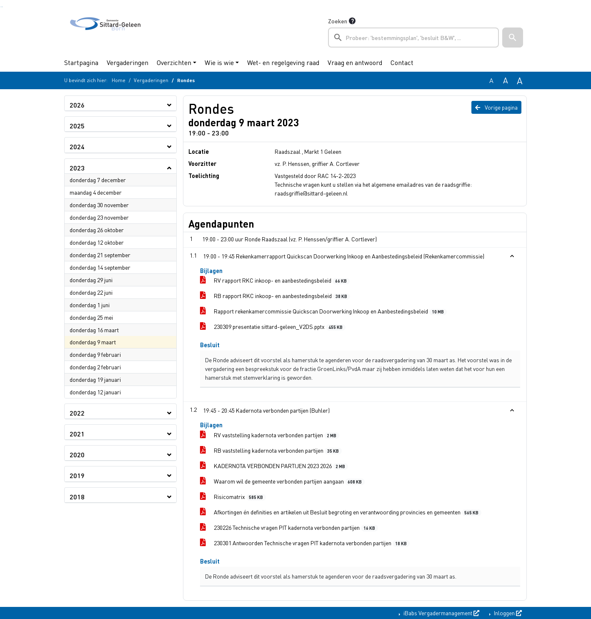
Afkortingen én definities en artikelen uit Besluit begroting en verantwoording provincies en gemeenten (340, 512)
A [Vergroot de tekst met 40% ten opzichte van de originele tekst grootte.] (520, 80)
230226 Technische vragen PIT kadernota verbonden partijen (289, 527)
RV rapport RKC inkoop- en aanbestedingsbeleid (275, 280)
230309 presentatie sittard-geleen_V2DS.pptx (273, 327)
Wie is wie (219, 62)
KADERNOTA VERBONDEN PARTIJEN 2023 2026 (274, 466)
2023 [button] (77, 167)
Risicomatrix (233, 497)
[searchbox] (413, 38)
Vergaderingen (127, 62)
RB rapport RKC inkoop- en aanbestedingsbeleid (275, 296)
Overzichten (174, 62)
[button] (512, 38)
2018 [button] (77, 496)
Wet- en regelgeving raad (283, 62)
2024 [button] (77, 146)
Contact (402, 62)
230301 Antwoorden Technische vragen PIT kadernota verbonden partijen (305, 543)
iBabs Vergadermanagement (440, 612)
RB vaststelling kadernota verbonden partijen (271, 450)
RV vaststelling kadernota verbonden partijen (269, 435)
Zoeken (337, 21)
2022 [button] (77, 412)
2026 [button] (77, 104)
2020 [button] (77, 454)
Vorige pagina (496, 107)
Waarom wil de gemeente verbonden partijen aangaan (282, 481)
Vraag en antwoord (355, 62)
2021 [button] (77, 433)
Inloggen (507, 612)
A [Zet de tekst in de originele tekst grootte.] (491, 80)
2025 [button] (77, 125)
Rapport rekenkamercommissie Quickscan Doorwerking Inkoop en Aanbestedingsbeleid (323, 311)
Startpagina (81, 62)
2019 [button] (77, 475)
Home (118, 80)
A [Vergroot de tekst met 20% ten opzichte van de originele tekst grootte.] (505, 80)
